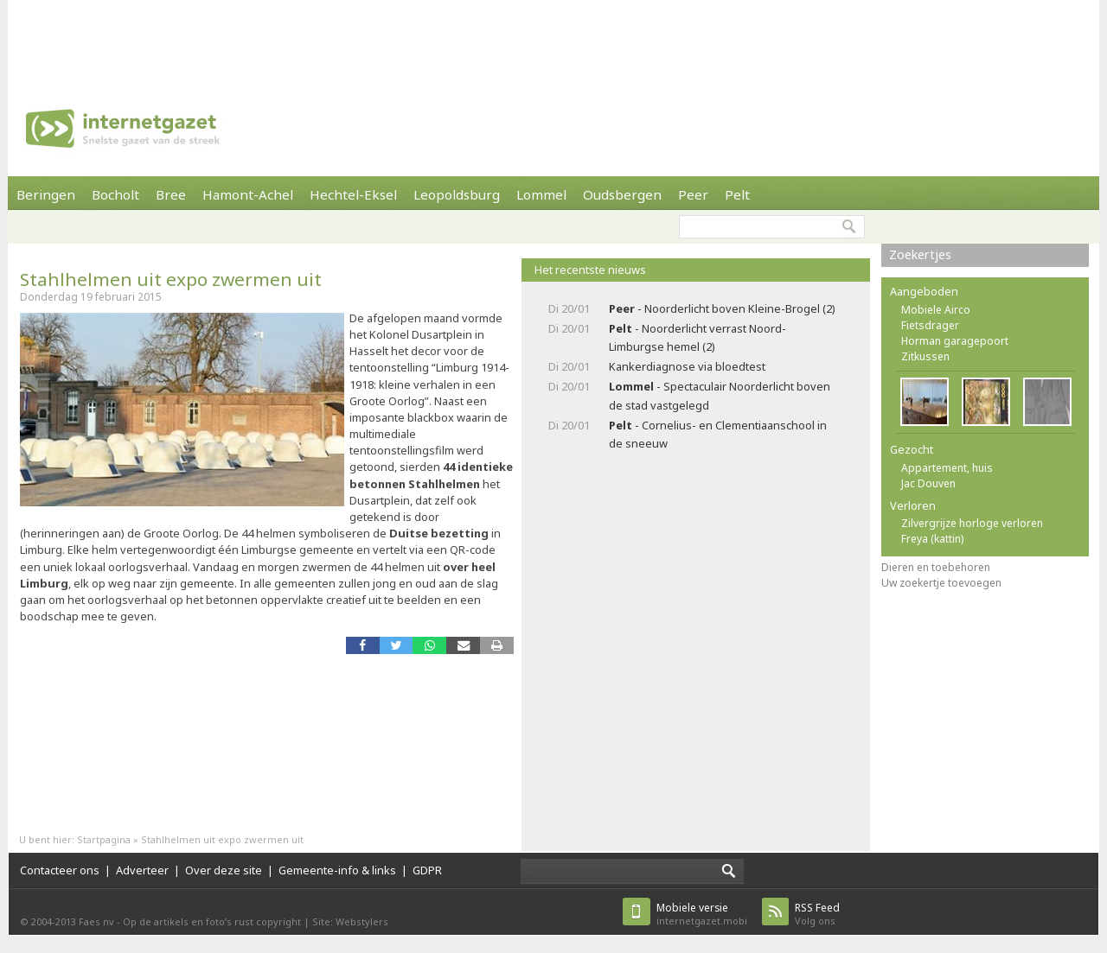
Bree (171, 194)
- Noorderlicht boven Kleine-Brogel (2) (722, 308)
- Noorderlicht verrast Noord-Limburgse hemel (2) (697, 337)
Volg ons (817, 913)
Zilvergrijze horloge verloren (972, 523)
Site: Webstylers (350, 921)
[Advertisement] (553, 39)
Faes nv (96, 921)
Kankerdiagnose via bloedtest (687, 366)
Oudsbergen (622, 194)
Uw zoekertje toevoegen (941, 582)
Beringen (45, 194)
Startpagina (104, 839)
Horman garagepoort (954, 341)
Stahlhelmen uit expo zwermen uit (171, 279)
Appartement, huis (947, 468)
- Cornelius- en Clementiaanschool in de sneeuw (718, 434)
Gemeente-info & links (337, 870)
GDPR (427, 870)
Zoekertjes (920, 254)
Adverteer (142, 870)
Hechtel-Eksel (353, 194)
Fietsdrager (930, 325)
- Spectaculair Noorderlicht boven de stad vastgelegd (719, 395)
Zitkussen (925, 356)
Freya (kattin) (932, 538)
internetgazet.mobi (701, 913)
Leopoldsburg (456, 194)
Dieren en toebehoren (935, 567)
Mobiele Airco (935, 309)
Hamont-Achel (247, 194)
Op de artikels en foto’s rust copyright (212, 921)
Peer (693, 194)
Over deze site (223, 870)
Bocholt (115, 194)
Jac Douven (928, 483)
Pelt (737, 194)
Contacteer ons (59, 870)
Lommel (541, 194)
